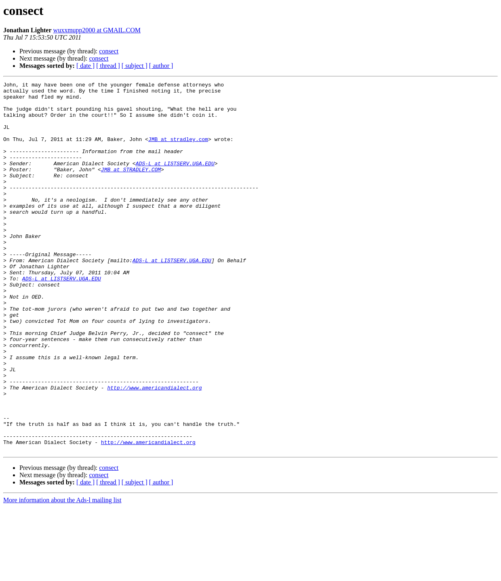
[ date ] (85, 65)
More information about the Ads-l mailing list (62, 573)
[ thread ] (108, 65)
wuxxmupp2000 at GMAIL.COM (97, 30)
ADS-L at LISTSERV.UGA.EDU (175, 180)
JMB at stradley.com (178, 151)
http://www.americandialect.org (154, 449)
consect (108, 51)
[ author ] (161, 65)
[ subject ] (134, 65)
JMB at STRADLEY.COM (131, 187)
